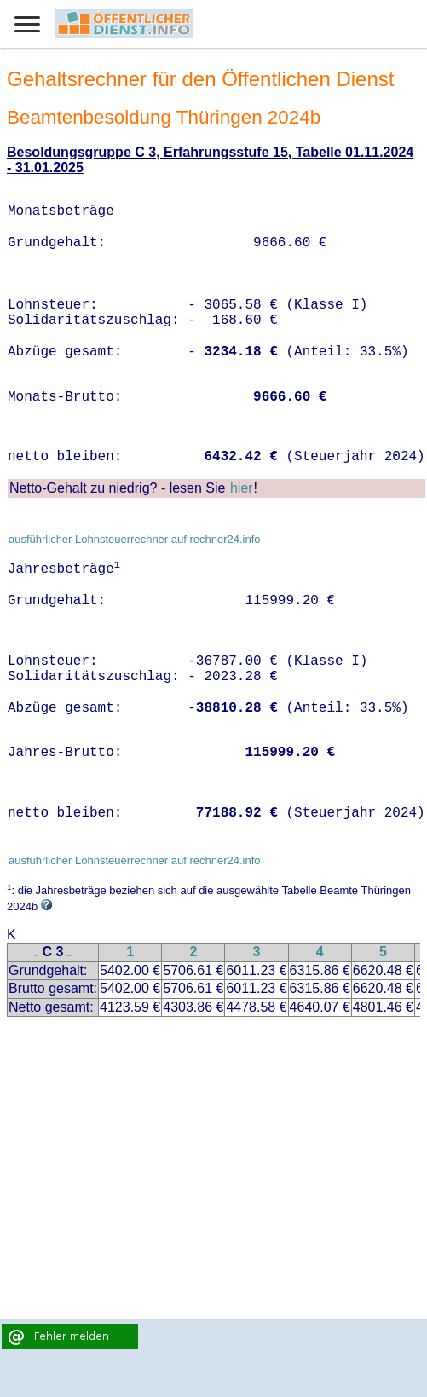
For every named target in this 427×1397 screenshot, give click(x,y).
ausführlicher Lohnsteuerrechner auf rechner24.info (135, 539)
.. (36, 953)
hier (241, 488)
